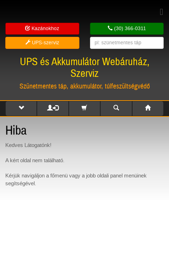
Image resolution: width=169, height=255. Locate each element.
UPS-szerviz (42, 42)
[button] (21, 108)
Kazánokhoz (42, 28)
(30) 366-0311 (127, 28)
